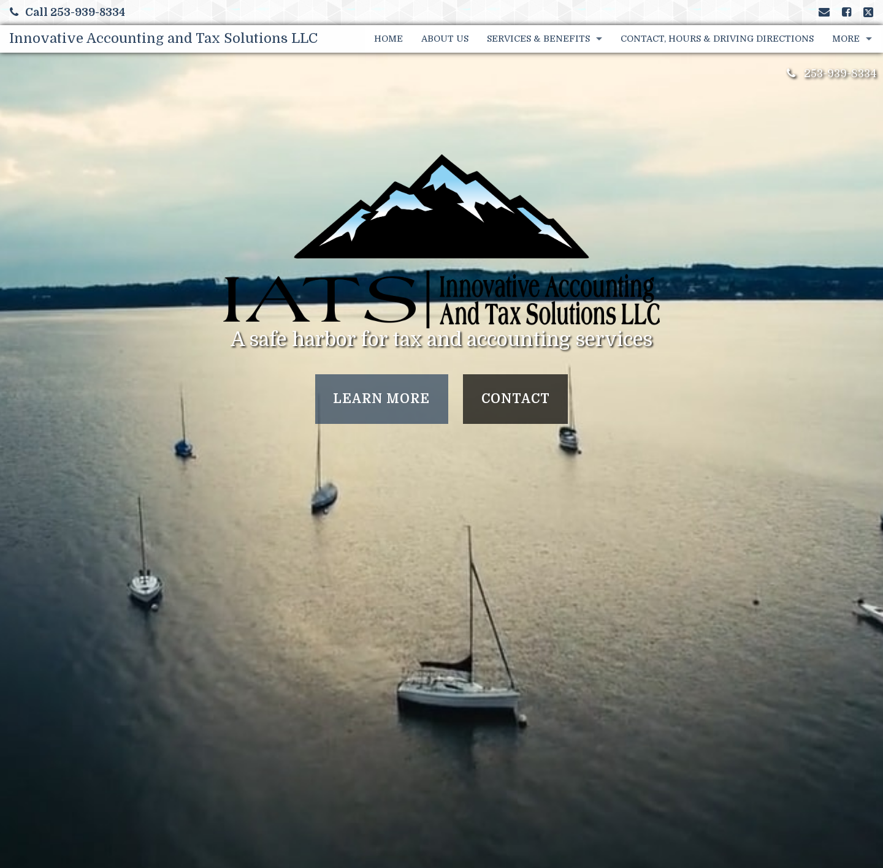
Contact (515, 398)
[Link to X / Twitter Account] (868, 12)
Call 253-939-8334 (67, 12)
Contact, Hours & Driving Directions (717, 38)
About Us (444, 38)
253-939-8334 (840, 73)
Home (388, 38)
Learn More (381, 398)
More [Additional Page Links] (846, 38)
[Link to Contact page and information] (824, 12)
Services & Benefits (538, 38)
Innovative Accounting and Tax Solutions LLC (163, 38)
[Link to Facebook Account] (846, 12)
